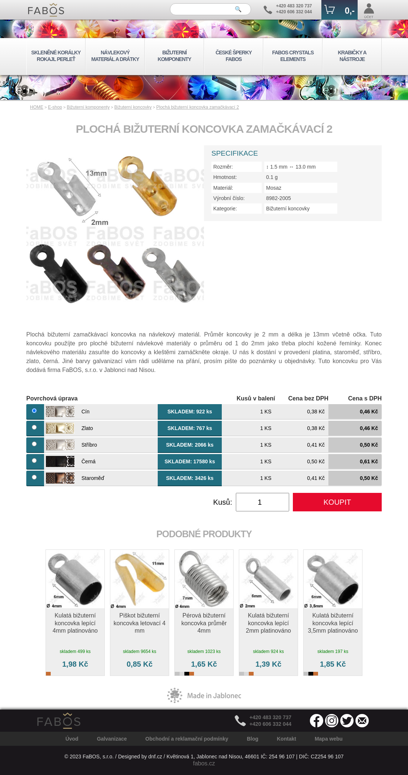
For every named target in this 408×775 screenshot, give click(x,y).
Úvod (72, 739)
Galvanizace (112, 739)
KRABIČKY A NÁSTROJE (352, 56)
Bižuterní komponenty (88, 107)
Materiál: (223, 188)
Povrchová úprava (52, 398)
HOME (36, 107)
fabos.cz (204, 763)
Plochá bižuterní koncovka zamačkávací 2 (197, 107)
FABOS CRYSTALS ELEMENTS (293, 56)
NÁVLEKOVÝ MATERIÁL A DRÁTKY (115, 56)
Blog (252, 739)
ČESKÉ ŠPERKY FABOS (233, 56)
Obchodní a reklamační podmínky (187, 739)
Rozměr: (223, 167)
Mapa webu (328, 739)
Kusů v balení (256, 398)
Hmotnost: (225, 177)
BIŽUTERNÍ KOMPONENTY (174, 56)
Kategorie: (225, 208)
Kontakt (286, 739)
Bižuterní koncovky (133, 107)
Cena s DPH (365, 398)
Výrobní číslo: (229, 198)
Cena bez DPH (308, 398)
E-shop (55, 107)
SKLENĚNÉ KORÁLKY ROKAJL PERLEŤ (55, 56)
